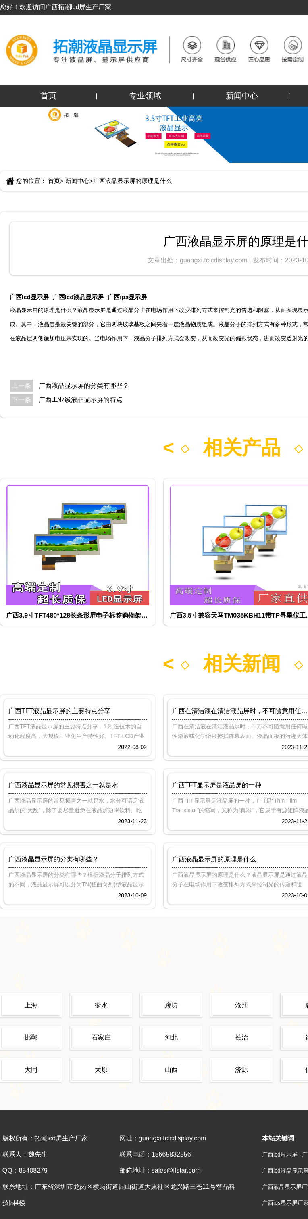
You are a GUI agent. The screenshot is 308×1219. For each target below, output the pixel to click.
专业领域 (145, 95)
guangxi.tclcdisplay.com (214, 260)
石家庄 (101, 1037)
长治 (241, 1037)
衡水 (101, 1005)
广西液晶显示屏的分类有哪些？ (84, 385)
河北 (171, 1037)
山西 (171, 1069)
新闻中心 (242, 95)
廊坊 (171, 1005)
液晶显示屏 (24, 310)
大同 (31, 1069)
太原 (101, 1069)
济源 (241, 1069)
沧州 (241, 1005)
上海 (31, 1005)
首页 (48, 95)
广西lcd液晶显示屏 (78, 296)
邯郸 (31, 1037)
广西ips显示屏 (127, 296)
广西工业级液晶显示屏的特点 (81, 399)
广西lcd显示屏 (29, 296)
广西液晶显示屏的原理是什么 (132, 180)
